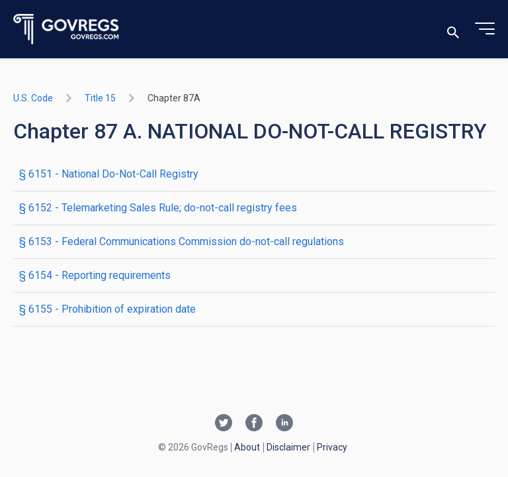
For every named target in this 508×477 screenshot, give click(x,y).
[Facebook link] (254, 424)
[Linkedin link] (284, 424)
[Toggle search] (453, 29)
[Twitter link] (223, 424)
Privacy (332, 447)
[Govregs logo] (66, 29)
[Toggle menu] (485, 29)
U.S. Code (33, 98)
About (247, 447)
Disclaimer (288, 447)
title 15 (100, 98)
